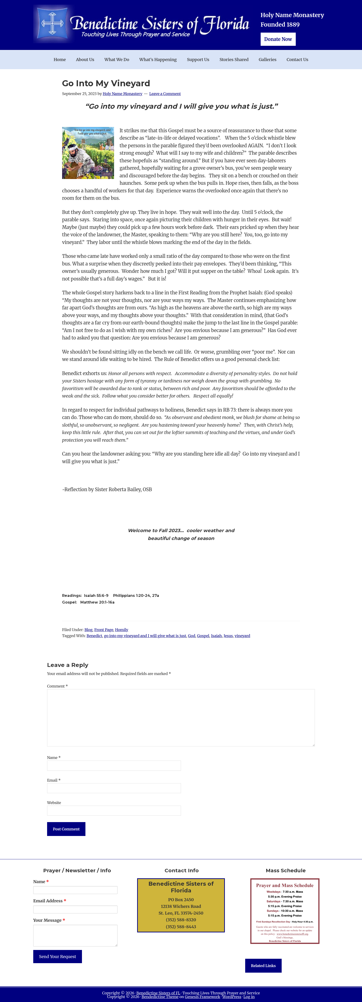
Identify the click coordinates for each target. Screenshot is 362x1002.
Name (54, 757)
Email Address (49, 900)
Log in (249, 996)
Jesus (228, 635)
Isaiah (216, 635)
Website (54, 802)
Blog (88, 629)
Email (54, 780)
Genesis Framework (202, 996)
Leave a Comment (165, 93)
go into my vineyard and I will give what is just (145, 635)
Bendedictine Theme (160, 996)
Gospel (203, 635)
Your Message (49, 920)
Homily (121, 629)
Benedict (94, 635)
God (191, 635)
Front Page (103, 629)
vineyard (242, 635)
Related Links (263, 965)
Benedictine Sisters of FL (158, 993)
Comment (57, 686)
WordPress (231, 996)
